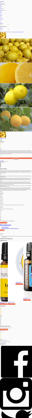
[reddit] (0, 165)
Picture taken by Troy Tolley (3, 138)
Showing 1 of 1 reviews (2, 330)
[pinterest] (0, 166)
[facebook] (0, 163)
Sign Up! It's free (4, 26)
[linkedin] (0, 167)
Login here (2, 1)
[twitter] (0, 164)
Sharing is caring (2, 162)
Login (1, 26)
